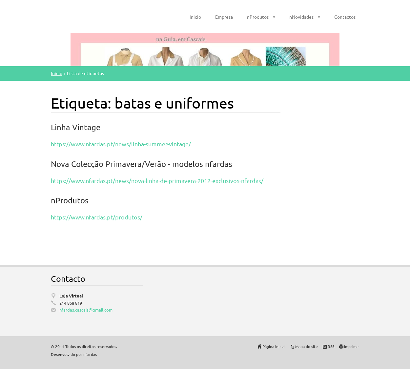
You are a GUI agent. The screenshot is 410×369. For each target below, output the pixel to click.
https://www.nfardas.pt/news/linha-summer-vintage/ (121, 143)
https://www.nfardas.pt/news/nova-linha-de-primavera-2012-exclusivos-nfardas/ (157, 180)
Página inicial (273, 346)
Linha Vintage (75, 127)
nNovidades (301, 17)
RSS (331, 346)
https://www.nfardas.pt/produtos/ (96, 217)
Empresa (224, 17)
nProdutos (258, 17)
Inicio (195, 17)
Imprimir (351, 346)
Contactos (345, 17)
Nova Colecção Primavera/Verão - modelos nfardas (141, 164)
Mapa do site (306, 346)
